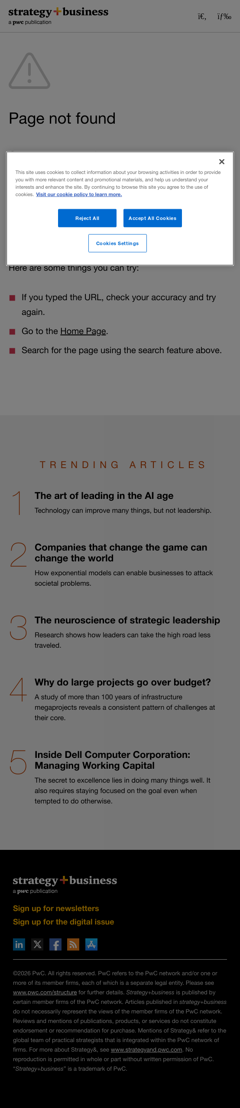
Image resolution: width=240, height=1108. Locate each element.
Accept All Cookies (152, 218)
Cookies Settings (117, 243)
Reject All (87, 218)
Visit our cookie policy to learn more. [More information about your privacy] (79, 194)
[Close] (221, 161)
